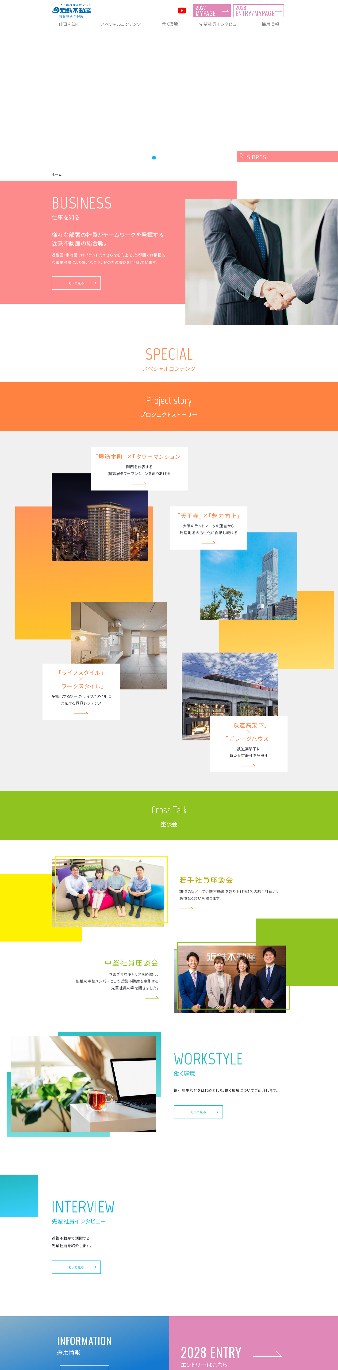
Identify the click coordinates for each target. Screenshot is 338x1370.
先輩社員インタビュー (220, 24)
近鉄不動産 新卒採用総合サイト (169, 1362)
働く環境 (170, 24)
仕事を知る (69, 24)
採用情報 (270, 24)
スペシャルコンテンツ (121, 24)
